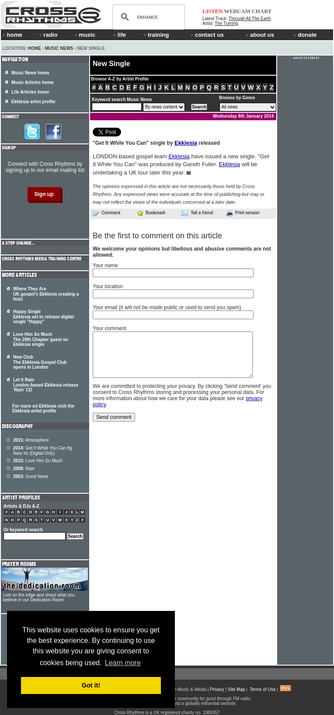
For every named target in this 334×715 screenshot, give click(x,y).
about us (259, 34)
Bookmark (151, 213)
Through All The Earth (250, 18)
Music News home (30, 72)
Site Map (236, 689)
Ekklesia (185, 143)
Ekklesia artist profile (33, 101)
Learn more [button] (123, 662)
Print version (243, 213)
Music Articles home (32, 82)
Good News (31, 476)
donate (305, 34)
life (119, 34)
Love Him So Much (38, 460)
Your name (105, 265)
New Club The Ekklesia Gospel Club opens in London (39, 362)
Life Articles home (30, 92)
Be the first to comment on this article (157, 235)
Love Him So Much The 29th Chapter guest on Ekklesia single (40, 339)
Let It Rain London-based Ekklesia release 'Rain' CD (45, 384)
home (12, 34)
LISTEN (212, 11)
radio (47, 34)
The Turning (226, 23)
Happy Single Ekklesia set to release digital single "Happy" (43, 316)
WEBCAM (237, 11)
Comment (106, 213)
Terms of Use (262, 689)
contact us (207, 34)
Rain (24, 468)
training (156, 34)
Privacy (217, 689)
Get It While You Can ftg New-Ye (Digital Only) (42, 451)
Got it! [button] (91, 685)
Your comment (109, 328)
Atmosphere (31, 440)
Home (34, 48)
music (84, 34)
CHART (262, 11)
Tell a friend (197, 213)
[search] (147, 17)
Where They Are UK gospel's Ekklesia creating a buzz (46, 293)
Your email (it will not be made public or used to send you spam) (167, 307)
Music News (59, 48)
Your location (108, 286)
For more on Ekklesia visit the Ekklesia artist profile (43, 408)
